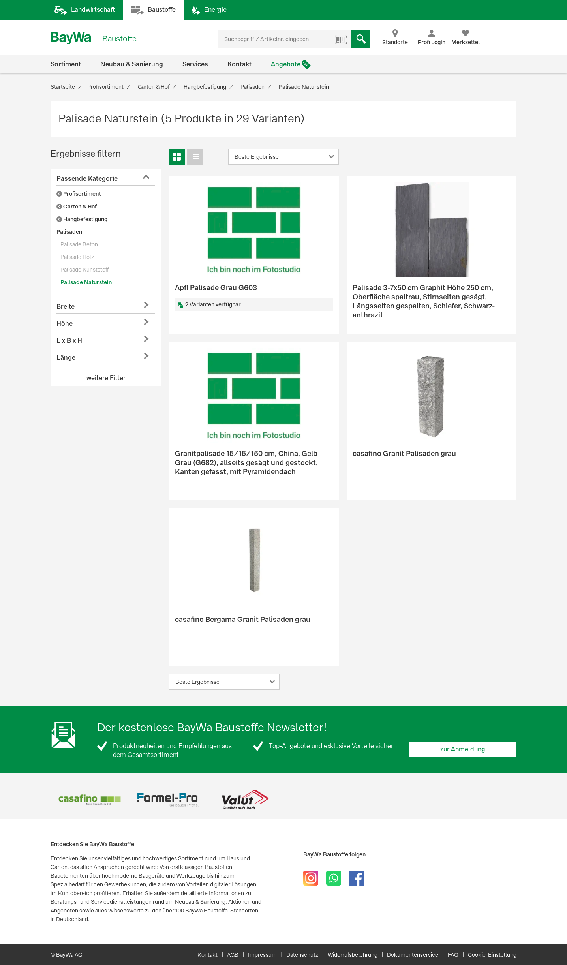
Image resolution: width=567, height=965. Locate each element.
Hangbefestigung (81, 219)
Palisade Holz (77, 257)
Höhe (64, 323)
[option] (89, 800)
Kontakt (239, 64)
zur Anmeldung (462, 749)
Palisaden (69, 231)
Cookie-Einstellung (492, 954)
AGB (232, 954)
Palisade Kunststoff (84, 269)
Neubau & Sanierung (131, 64)
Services (195, 64)
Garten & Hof (76, 206)
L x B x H (69, 340)
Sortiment (66, 64)
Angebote (285, 64)
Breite (65, 306)
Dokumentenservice (412, 954)
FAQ (453, 954)
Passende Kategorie (87, 179)
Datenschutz (302, 954)
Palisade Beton (79, 244)
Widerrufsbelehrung (352, 954)
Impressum (262, 954)
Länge (65, 357)
